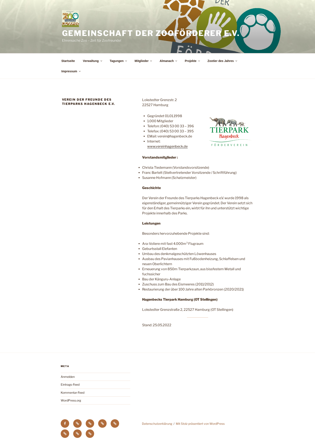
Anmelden (68, 376)
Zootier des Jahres (223, 61)
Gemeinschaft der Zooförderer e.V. (151, 33)
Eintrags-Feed (70, 384)
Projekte (192, 61)
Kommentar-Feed (72, 392)
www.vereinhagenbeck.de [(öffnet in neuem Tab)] (167, 146)
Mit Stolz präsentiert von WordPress (200, 423)
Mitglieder (144, 61)
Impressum (71, 71)
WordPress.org (71, 400)
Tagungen (119, 61)
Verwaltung (93, 61)
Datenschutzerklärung (157, 423)
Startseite (68, 61)
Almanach (169, 61)
